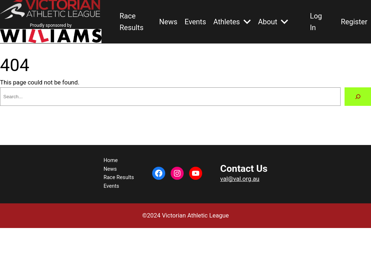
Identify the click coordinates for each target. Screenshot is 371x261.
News (168, 21)
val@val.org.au (239, 178)
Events (195, 21)
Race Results (131, 22)
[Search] (358, 96)
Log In (316, 22)
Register (354, 21)
